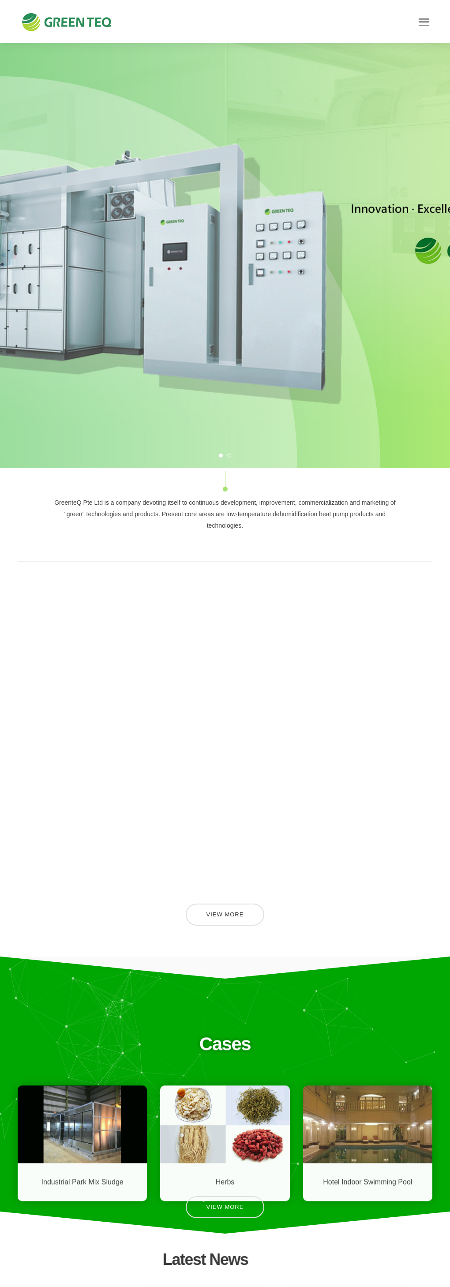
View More (225, 914)
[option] (225, 255)
